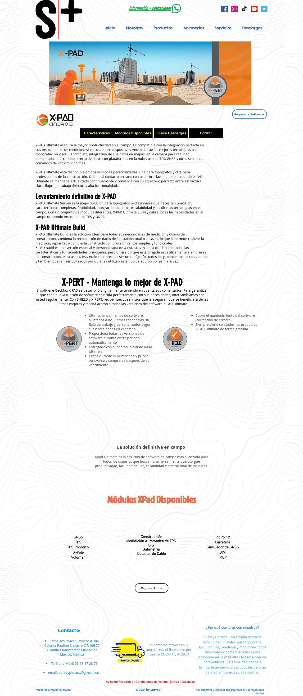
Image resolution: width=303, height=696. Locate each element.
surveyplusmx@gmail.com (79, 672)
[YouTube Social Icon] (254, 9)
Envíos (175, 681)
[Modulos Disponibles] (133, 133)
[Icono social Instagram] (234, 9)
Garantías (188, 681)
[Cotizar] (206, 133)
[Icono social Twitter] (264, 9)
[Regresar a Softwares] (249, 114)
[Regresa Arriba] (151, 588)
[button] (163, 28)
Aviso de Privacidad (119, 681)
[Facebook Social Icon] (224, 9)
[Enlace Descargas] (171, 133)
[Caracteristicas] (97, 133)
